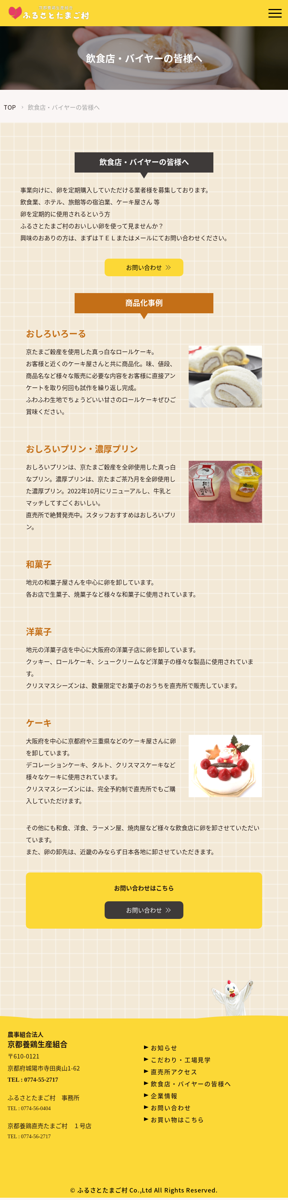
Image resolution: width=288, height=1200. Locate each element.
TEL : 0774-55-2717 (33, 1082)
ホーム (161, 1035)
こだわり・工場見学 (181, 1059)
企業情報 (164, 1095)
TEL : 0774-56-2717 (29, 1139)
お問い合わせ (171, 1107)
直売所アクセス (174, 1071)
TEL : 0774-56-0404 (29, 1111)
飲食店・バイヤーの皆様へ (191, 1083)
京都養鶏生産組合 (44, 1041)
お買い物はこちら (177, 1119)
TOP (10, 107)
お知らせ (164, 1047)
